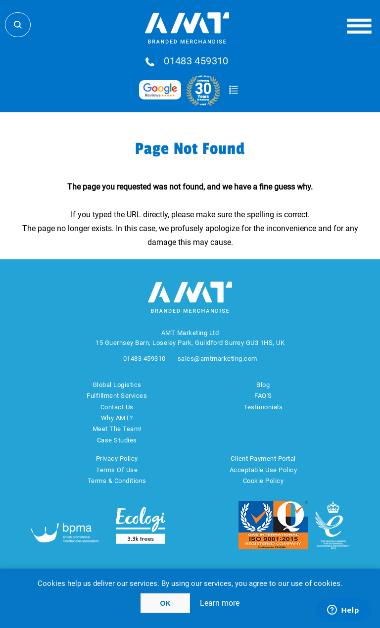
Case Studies (117, 440)
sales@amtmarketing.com (217, 358)
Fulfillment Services (117, 395)
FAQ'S (263, 395)
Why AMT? (117, 418)
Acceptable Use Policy (263, 470)
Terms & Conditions (117, 480)
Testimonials (263, 407)
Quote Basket (233, 90)
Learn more (219, 603)
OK (165, 603)
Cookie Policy (263, 480)
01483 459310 (196, 61)
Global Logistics (117, 384)
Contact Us (117, 407)
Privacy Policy (117, 458)
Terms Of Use (117, 470)
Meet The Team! (117, 429)
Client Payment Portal (263, 458)
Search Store (18, 24)
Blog (263, 384)
